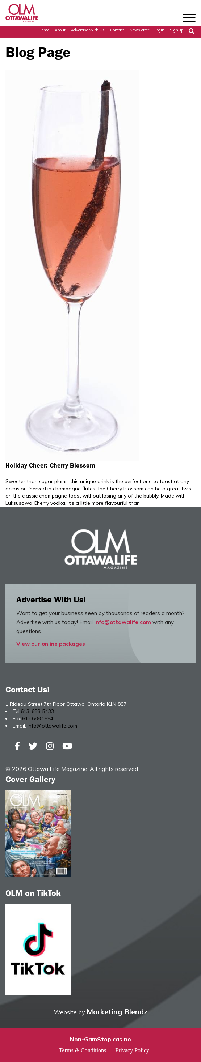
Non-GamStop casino (100, 1039)
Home (43, 30)
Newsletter (139, 30)
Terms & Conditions (82, 1050)
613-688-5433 (37, 711)
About (60, 30)
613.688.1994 (37, 718)
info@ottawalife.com (122, 622)
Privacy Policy (132, 1050)
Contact (117, 30)
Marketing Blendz (117, 1011)
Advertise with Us (88, 30)
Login (159, 30)
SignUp (176, 30)
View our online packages (50, 643)
